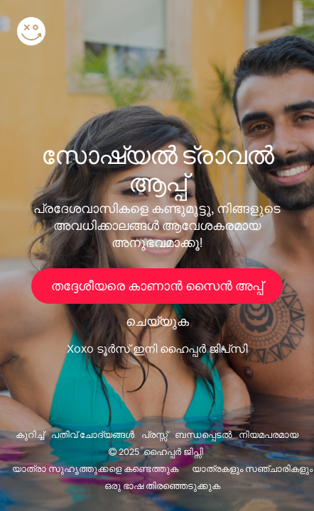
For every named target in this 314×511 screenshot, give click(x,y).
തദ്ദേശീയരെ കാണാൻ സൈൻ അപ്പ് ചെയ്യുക (157, 291)
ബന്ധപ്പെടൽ (203, 435)
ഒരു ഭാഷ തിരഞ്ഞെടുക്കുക (162, 486)
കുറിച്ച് (30, 435)
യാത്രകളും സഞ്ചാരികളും (252, 469)
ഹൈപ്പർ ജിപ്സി (173, 452)
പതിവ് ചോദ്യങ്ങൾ (92, 435)
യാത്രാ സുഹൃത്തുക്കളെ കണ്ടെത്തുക (95, 469)
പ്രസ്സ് (154, 435)
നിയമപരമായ (268, 435)
